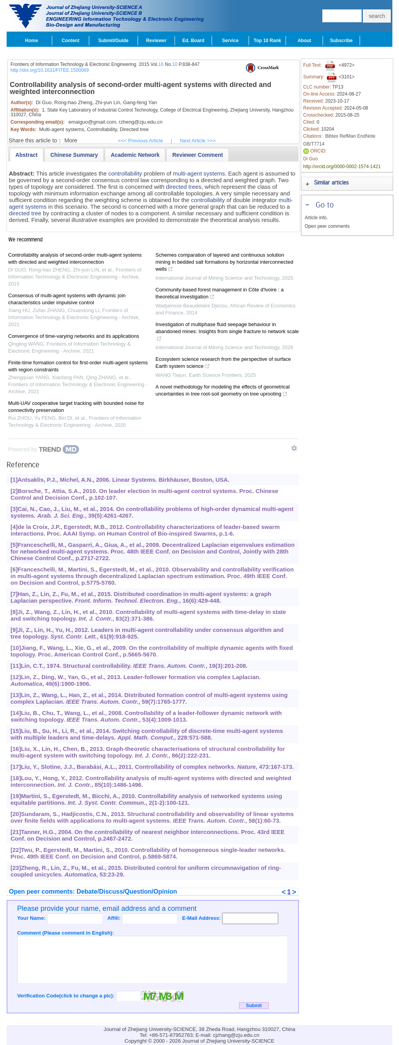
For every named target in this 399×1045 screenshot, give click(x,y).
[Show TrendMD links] (294, 448)
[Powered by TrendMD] (43, 449)
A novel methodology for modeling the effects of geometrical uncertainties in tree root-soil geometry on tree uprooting (222, 391)
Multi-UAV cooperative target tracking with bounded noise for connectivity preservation (76, 406)
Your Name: (32, 918)
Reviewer (156, 40)
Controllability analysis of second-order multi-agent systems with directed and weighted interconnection (74, 258)
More (70, 140)
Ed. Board (193, 40)
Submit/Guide (113, 40)
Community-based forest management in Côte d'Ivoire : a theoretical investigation (219, 294)
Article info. (316, 217)
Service (230, 40)
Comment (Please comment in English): (65, 933)
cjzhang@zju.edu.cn (236, 1035)
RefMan (347, 136)
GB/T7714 (314, 144)
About (304, 40)
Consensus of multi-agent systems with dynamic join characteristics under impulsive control (66, 299)
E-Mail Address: (202, 918)
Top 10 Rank (267, 40)
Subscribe (341, 40)
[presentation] (26, 155)
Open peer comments (327, 226)
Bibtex (331, 136)
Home (31, 40)
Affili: (114, 918)
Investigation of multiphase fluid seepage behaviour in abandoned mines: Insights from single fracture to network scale (227, 332)
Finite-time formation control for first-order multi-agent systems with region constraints (78, 366)
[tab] (27, 154)
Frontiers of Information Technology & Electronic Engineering (73, 64)
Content (70, 40)
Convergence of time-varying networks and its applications (73, 336)
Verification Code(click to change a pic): (66, 996)
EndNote (366, 136)
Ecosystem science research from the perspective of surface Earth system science (223, 363)
